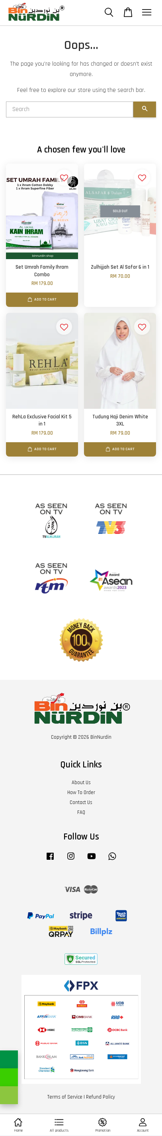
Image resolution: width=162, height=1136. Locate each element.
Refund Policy (100, 1097)
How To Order (81, 792)
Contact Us (81, 802)
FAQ (81, 812)
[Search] (69, 109)
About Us (81, 782)
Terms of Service (64, 1097)
